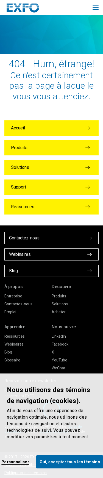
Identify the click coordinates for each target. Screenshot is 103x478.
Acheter (59, 312)
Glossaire (12, 360)
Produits (59, 296)
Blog (8, 352)
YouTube (59, 360)
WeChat (58, 368)
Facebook (60, 344)
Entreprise (13, 296)
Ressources (14, 336)
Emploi (10, 312)
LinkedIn (59, 336)
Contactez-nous (18, 304)
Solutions (60, 304)
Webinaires (14, 344)
